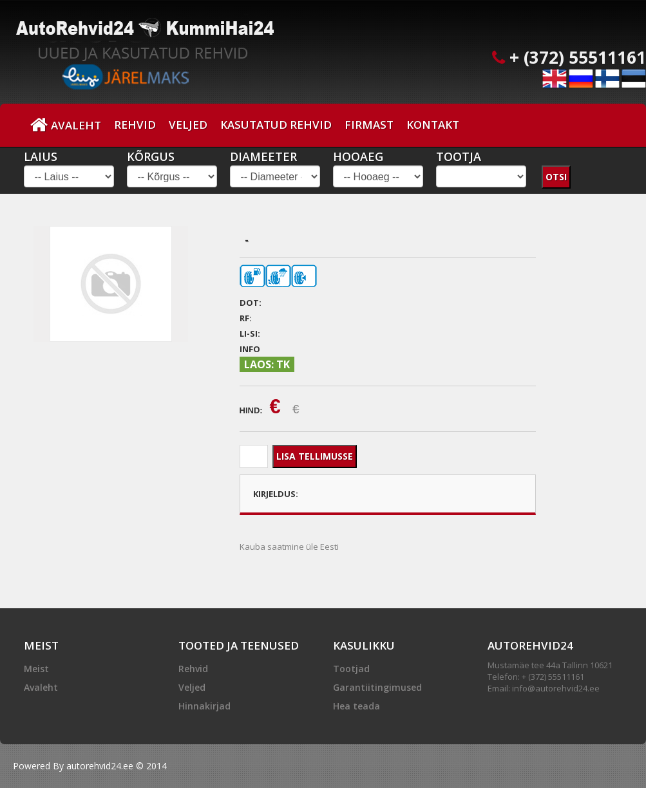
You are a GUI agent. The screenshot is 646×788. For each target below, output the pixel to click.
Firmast (369, 124)
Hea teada (356, 706)
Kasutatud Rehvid (276, 124)
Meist (36, 668)
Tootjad (351, 668)
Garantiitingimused (377, 687)
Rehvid (135, 124)
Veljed (188, 124)
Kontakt (432, 124)
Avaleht (65, 125)
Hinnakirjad (204, 706)
